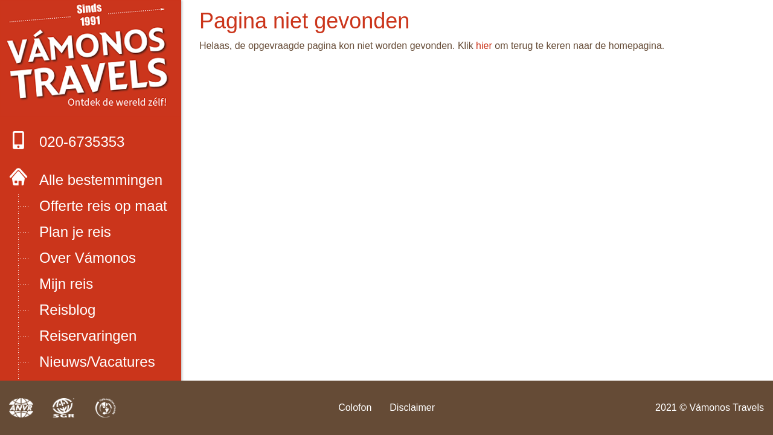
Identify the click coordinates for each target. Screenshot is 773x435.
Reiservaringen (87, 335)
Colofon (354, 407)
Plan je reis (75, 232)
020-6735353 (66, 140)
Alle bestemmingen (100, 180)
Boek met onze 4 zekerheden (90, 58)
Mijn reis (66, 284)
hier (484, 45)
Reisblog (67, 309)
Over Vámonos (87, 258)
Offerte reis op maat (103, 206)
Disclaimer (412, 407)
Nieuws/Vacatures (97, 361)
